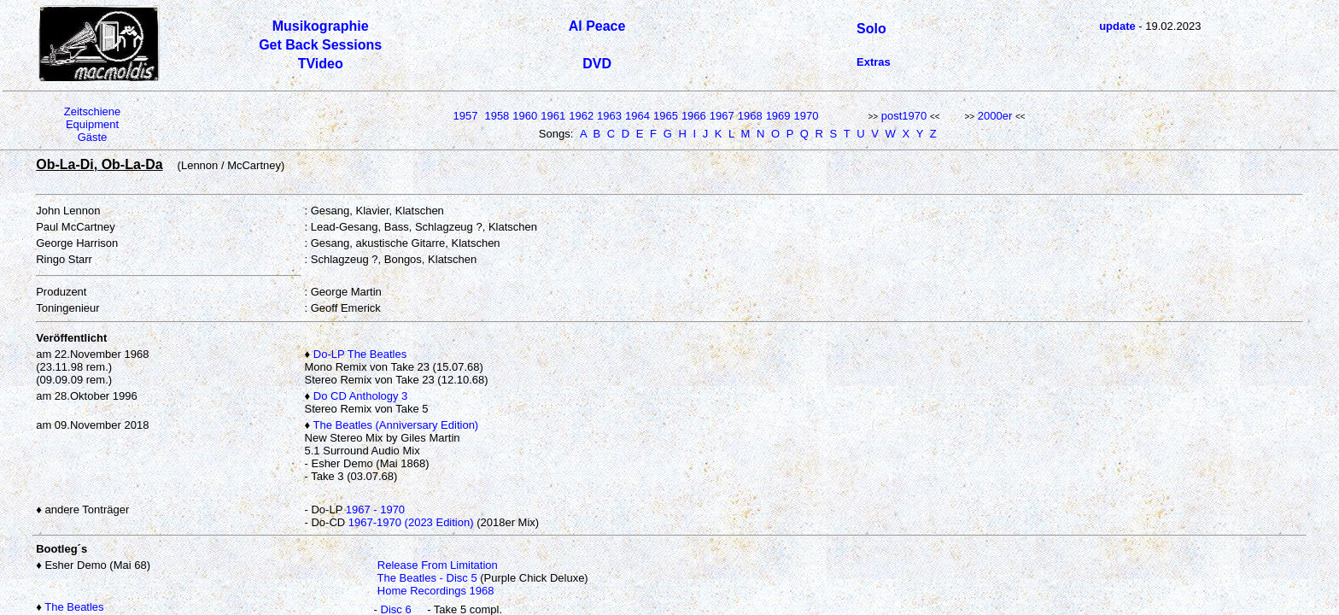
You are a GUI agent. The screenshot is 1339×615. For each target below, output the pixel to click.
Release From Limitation (437, 565)
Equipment (92, 124)
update (1117, 26)
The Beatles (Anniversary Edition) (396, 425)
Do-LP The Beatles (359, 354)
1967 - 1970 (375, 509)
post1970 (904, 115)
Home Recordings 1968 (435, 590)
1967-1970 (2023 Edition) (411, 522)
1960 (524, 115)
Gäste (93, 137)
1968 (750, 115)
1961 (553, 115)
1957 (465, 115)
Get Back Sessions (320, 45)
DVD (596, 63)
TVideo (320, 63)
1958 (496, 115)
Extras (874, 62)
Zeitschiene (92, 111)
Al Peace (597, 26)
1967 (722, 115)
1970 (806, 115)
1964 (637, 115)
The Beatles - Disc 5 (427, 577)
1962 (581, 115)
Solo (871, 28)
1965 (665, 115)
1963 (609, 115)
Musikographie (320, 26)
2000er (995, 115)
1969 (778, 115)
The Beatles (73, 606)
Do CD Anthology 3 (360, 396)
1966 (693, 115)
